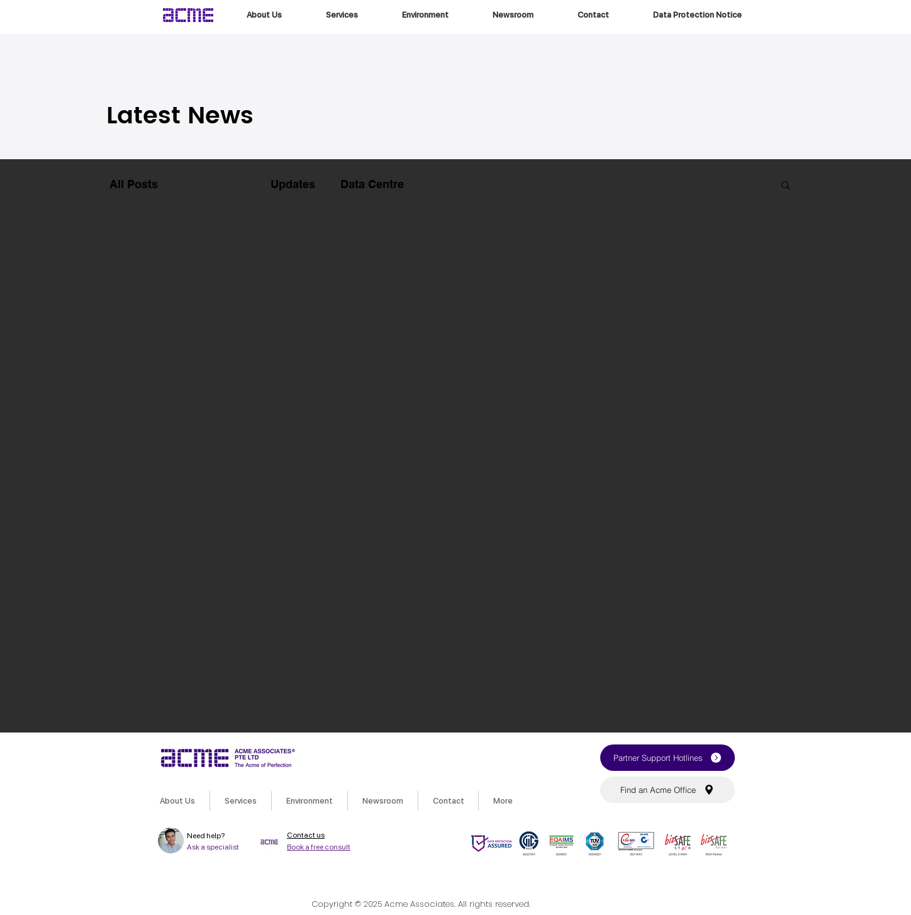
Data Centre (372, 184)
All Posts (133, 184)
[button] (785, 186)
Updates (293, 184)
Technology (214, 184)
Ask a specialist (213, 847)
